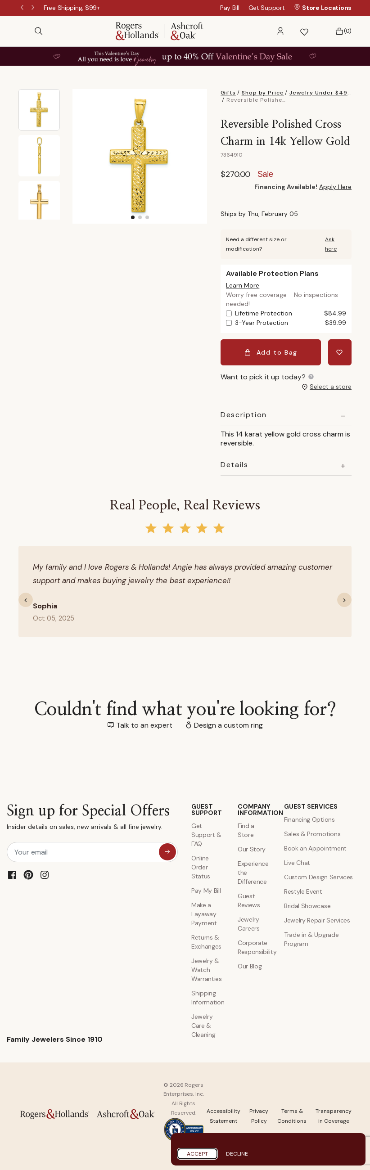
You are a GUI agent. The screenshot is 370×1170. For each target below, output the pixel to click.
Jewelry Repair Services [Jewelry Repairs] (317, 920)
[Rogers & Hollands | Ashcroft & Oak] (159, 30)
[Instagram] (44, 874)
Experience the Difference (253, 872)
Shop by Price (263, 92)
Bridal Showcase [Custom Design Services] (307, 905)
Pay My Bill (206, 890)
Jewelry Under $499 (320, 92)
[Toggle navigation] (23, 31)
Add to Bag (271, 352)
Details (234, 464)
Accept (197, 1153)
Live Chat (297, 862)
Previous (22, 8)
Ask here (331, 244)
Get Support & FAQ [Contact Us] (206, 834)
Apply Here (335, 187)
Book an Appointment (315, 848)
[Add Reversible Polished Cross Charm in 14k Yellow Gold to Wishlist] (340, 352)
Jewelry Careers (249, 923)
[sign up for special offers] (167, 851)
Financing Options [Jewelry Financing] (309, 819)
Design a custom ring (228, 725)
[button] (280, 31)
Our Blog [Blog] (250, 966)
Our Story (252, 849)
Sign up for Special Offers (88, 818)
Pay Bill (229, 8)
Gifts (228, 92)
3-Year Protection (290, 323)
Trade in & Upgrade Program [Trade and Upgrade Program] (311, 938)
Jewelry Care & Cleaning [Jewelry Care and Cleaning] (203, 1025)
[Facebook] (12, 874)
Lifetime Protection (290, 313)
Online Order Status (200, 867)
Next (33, 8)
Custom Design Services (318, 877)
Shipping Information (207, 997)
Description (244, 414)
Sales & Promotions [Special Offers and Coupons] (312, 833)
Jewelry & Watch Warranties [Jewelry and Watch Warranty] (206, 969)
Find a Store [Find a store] (246, 829)
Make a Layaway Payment (204, 913)
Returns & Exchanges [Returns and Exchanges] (206, 941)
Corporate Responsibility (254, 946)
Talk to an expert (144, 725)
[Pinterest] (28, 874)
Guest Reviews (249, 900)
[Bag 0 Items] (341, 31)
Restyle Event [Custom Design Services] (303, 891)
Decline (237, 1153)
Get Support (266, 8)
